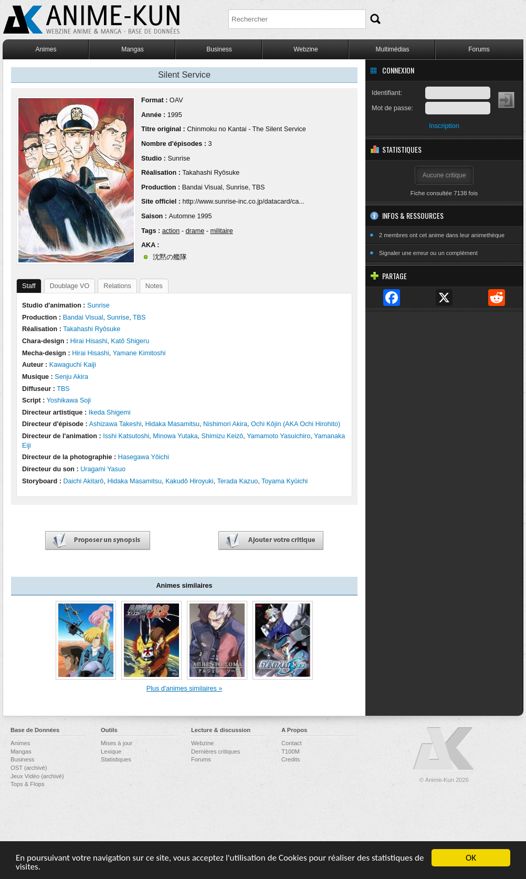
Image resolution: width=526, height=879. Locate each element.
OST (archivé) (28, 768)
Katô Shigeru (130, 341)
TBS (258, 187)
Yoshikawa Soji (69, 400)
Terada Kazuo (237, 481)
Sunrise (178, 158)
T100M (290, 751)
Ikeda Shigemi (110, 412)
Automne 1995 (190, 216)
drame (194, 231)
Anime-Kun (444, 749)
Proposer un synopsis (97, 540)
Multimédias (392, 49)
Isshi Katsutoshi (126, 436)
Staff (29, 286)
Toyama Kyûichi (284, 481)
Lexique (111, 751)
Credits (290, 759)
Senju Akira (71, 376)
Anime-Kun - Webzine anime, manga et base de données (91, 19)
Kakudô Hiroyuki (189, 481)
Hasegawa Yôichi (143, 457)
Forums (479, 49)
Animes (45, 49)
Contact (291, 743)
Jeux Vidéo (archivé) (37, 776)
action (171, 231)
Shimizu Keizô (223, 436)
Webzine (305, 49)
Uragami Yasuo (102, 469)
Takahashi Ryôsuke (210, 172)
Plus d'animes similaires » (184, 688)
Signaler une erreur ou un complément (428, 253)
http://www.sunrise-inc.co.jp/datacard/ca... (243, 201)
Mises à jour (116, 743)
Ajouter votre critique (270, 540)
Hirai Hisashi (89, 341)
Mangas (132, 49)
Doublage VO (70, 286)
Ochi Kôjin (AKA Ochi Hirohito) (295, 424)
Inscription (444, 126)
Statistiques (116, 759)
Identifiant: (387, 93)
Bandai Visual (202, 187)
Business (219, 49)
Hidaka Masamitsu (172, 424)
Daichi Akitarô (83, 481)
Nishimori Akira (225, 424)
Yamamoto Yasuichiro (278, 436)
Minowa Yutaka (175, 436)
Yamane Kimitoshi (139, 353)
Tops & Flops (27, 784)
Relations (117, 286)
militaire (221, 231)
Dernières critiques (215, 751)
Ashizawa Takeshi (115, 424)
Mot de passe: (392, 108)
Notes (154, 286)
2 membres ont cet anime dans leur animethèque (441, 235)
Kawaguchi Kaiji (72, 364)
